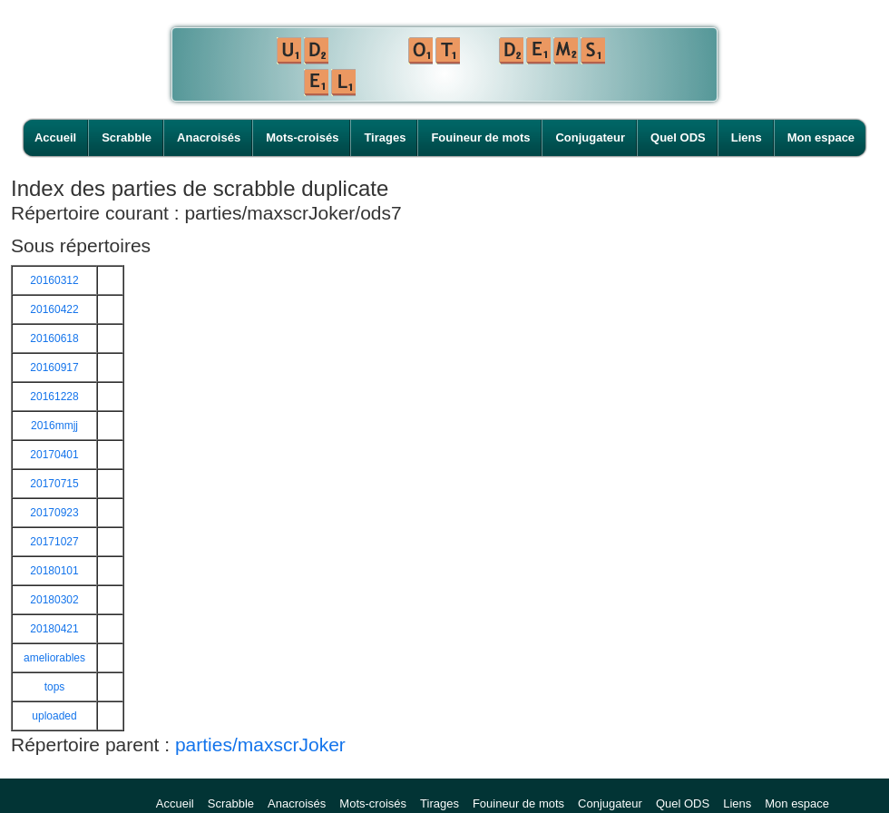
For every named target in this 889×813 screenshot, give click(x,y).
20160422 (54, 309)
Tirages (384, 137)
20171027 (54, 541)
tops (54, 687)
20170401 (54, 454)
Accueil (55, 137)
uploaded (54, 716)
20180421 (54, 628)
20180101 (54, 570)
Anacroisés (208, 137)
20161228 (54, 396)
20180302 (54, 599)
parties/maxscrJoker (260, 744)
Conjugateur (590, 137)
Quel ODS (678, 137)
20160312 (54, 280)
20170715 (54, 483)
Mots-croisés (302, 137)
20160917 (54, 367)
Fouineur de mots (480, 137)
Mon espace (821, 137)
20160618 (54, 338)
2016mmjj (54, 425)
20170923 (54, 512)
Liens (746, 137)
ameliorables (54, 657)
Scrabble (126, 137)
